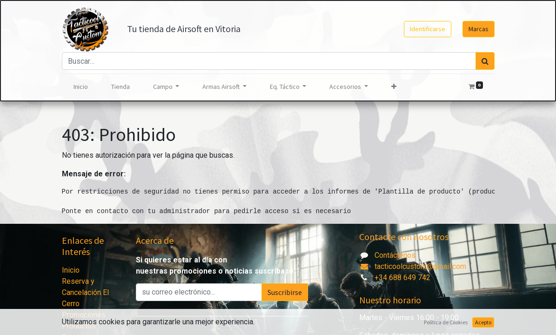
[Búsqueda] (485, 61)
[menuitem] (81, 87)
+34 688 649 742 (402, 277)
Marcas (479, 29)
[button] (394, 87)
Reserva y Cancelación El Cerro (85, 292)
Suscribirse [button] (285, 292)
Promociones (84, 314)
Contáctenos (395, 255)
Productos (79, 326)
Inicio (71, 270)
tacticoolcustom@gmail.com (412, 266)
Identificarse (427, 29)
